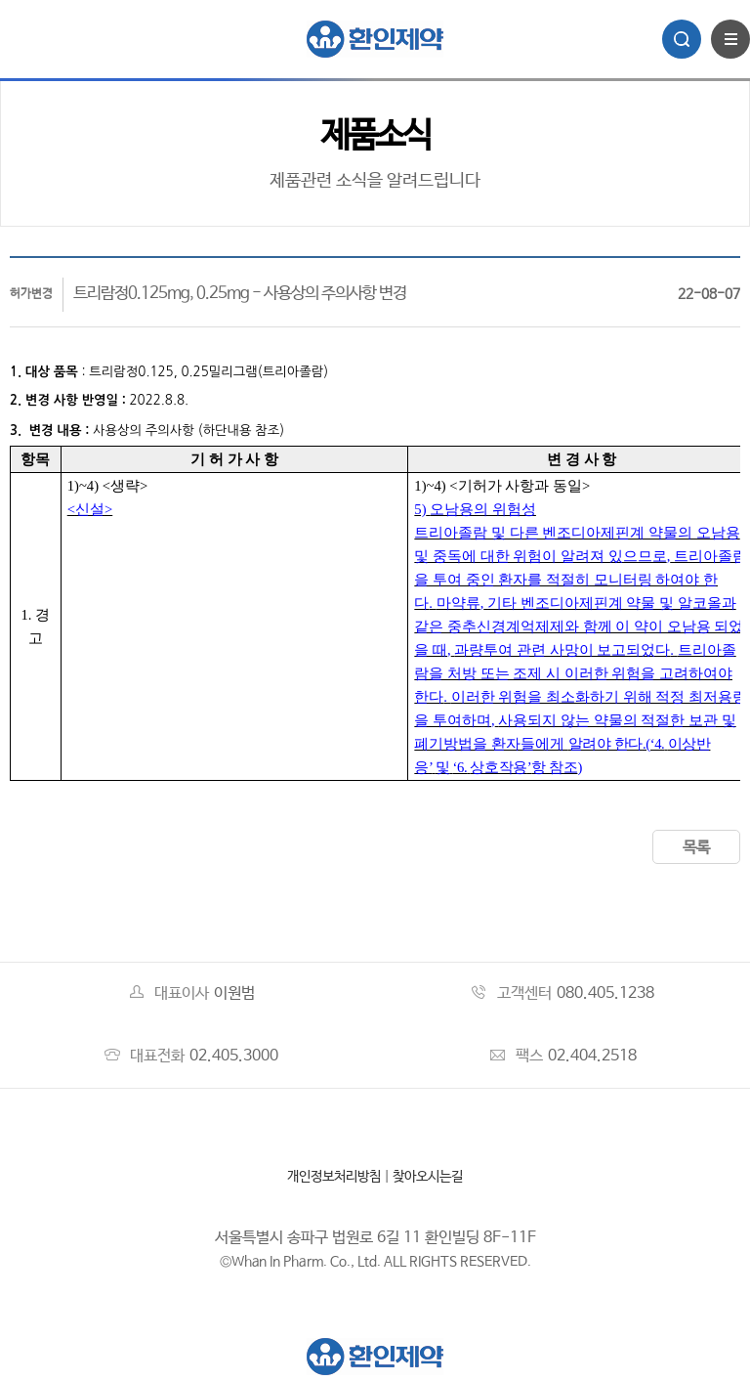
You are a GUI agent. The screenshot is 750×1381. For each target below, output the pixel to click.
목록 (696, 848)
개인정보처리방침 (334, 1177)
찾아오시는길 (428, 1177)
